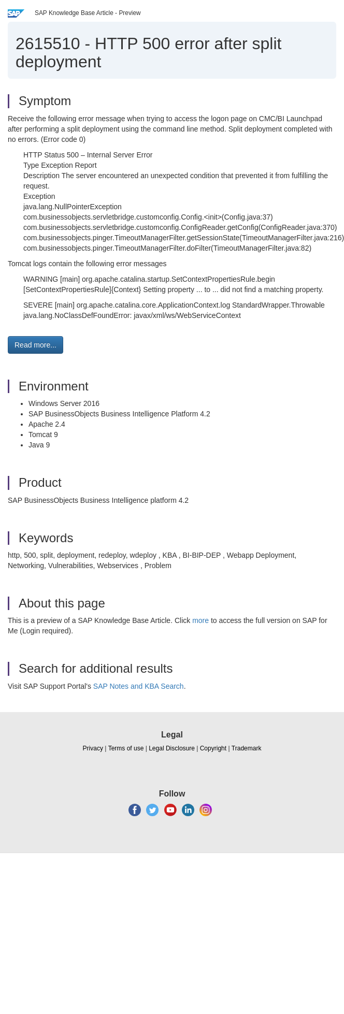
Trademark (247, 748)
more (200, 620)
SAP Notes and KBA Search (138, 686)
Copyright (213, 748)
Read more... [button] (35, 345)
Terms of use (126, 748)
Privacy (93, 748)
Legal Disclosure (172, 748)
